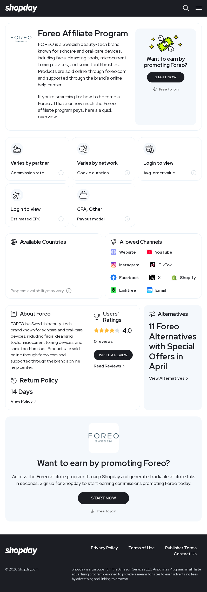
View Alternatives (169, 378)
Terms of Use (141, 548)
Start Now (166, 77)
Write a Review (113, 355)
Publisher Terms (181, 548)
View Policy (24, 401)
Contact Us (185, 553)
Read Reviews (109, 366)
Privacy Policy (104, 548)
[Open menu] (199, 8)
